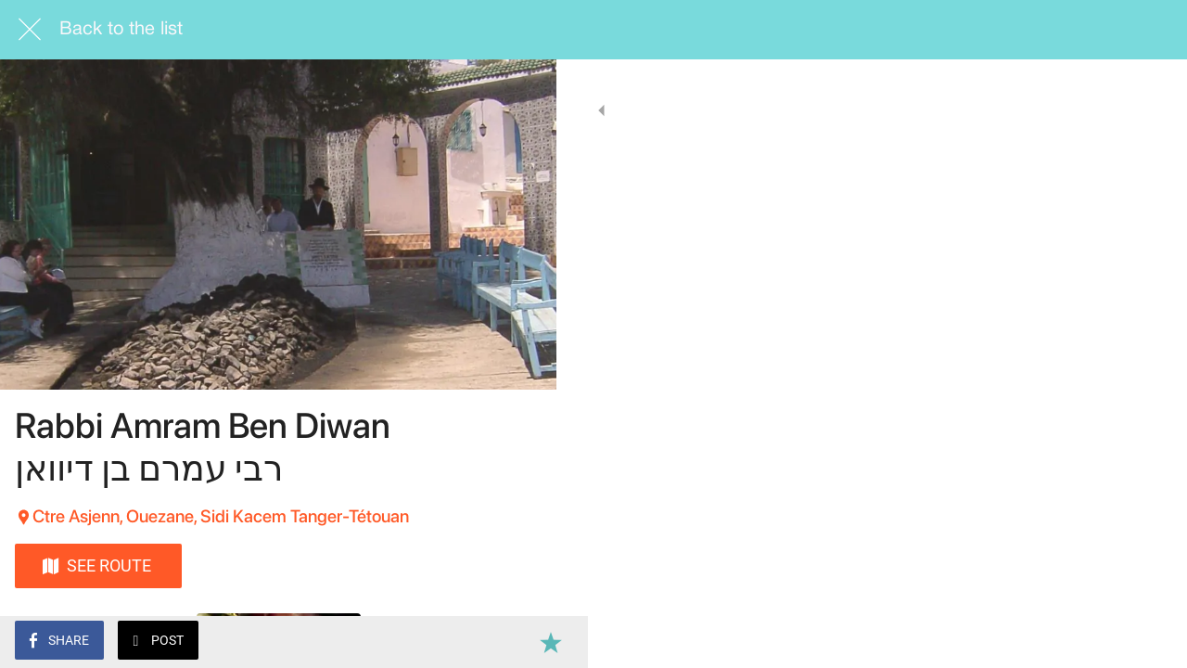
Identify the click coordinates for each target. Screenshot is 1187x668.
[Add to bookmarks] (519, 642)
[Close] (30, 30)
